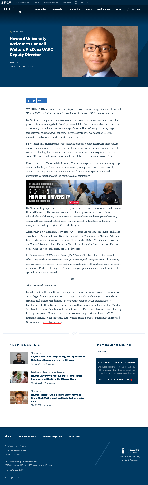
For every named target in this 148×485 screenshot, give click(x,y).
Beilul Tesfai (14, 62)
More (120, 9)
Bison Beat (67, 2)
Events (36, 2)
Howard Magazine (51, 2)
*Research (18, 31)
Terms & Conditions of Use (16, 454)
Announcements (22, 2)
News (89, 9)
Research (57, 9)
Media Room (103, 9)
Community (73, 9)
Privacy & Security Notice (15, 450)
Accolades (40, 9)
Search (137, 9)
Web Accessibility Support (16, 446)
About (8, 436)
